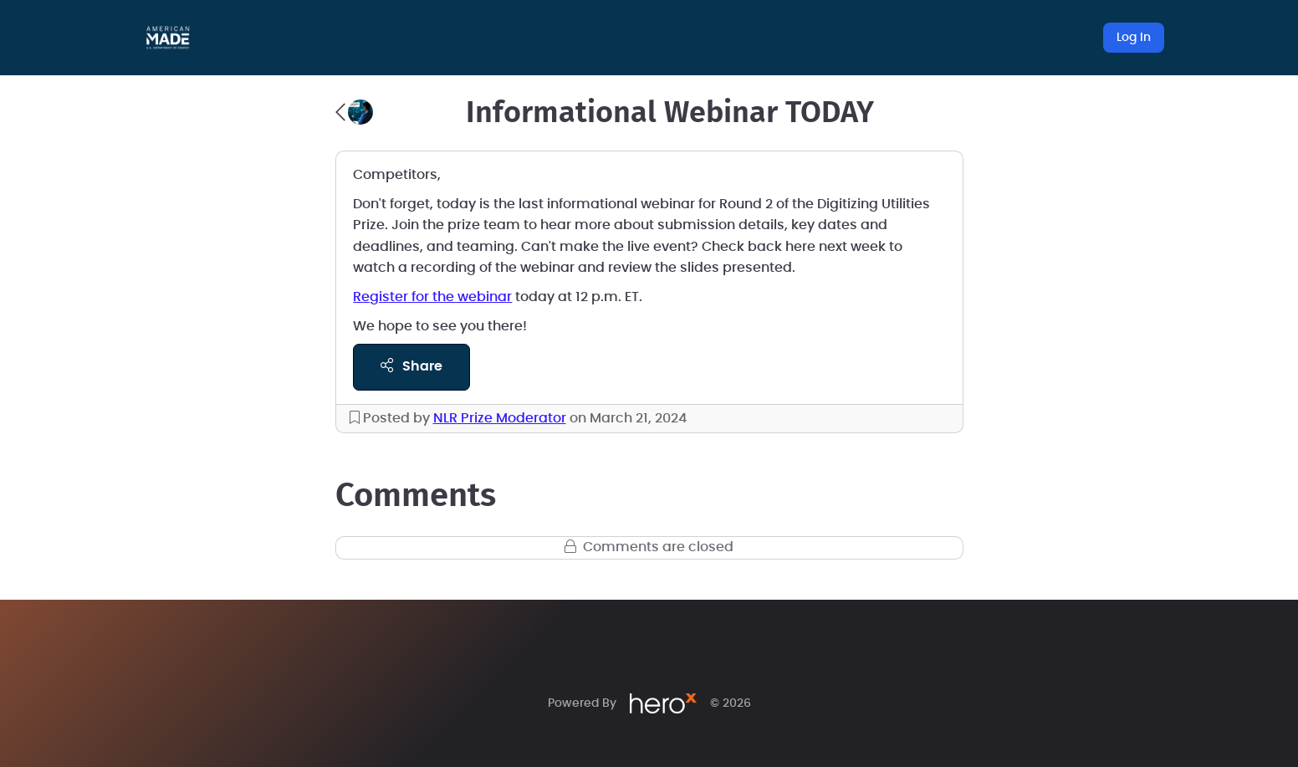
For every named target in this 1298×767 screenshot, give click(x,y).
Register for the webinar (432, 297)
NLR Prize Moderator (499, 418)
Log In (1134, 37)
